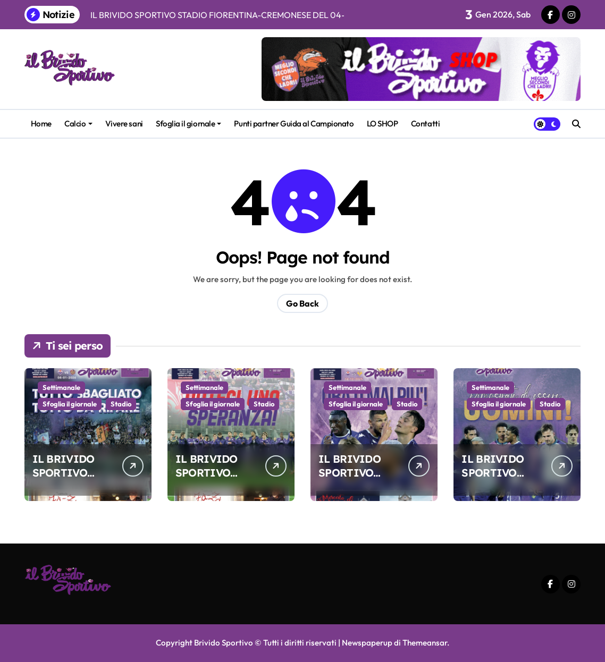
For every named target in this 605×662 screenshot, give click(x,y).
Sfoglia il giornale (188, 123)
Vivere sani (124, 123)
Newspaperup (367, 643)
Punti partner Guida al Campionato (294, 123)
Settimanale (61, 387)
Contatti (425, 123)
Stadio (121, 404)
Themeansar (424, 643)
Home (41, 123)
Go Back (302, 303)
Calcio (78, 123)
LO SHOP (382, 123)
